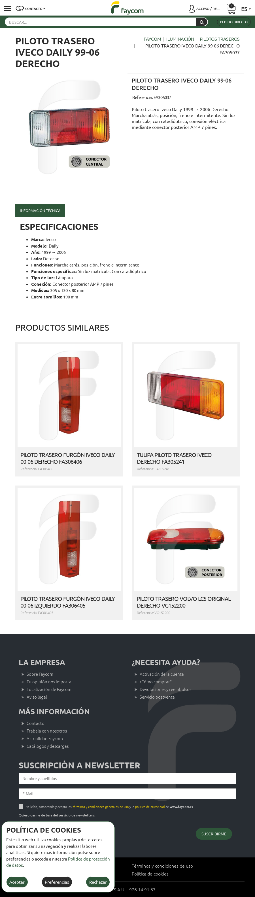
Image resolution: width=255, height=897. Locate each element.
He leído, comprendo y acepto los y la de (109, 806)
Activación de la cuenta (162, 674)
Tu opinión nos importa (49, 681)
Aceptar (17, 882)
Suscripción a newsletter (79, 765)
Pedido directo (234, 22)
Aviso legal (37, 697)
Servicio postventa (157, 697)
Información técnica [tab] (40, 210)
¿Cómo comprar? (156, 681)
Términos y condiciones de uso (162, 866)
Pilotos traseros (220, 39)
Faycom (152, 39)
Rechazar (98, 882)
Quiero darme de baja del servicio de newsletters (57, 815)
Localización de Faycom (49, 689)
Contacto (35, 723)
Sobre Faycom (40, 674)
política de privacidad (150, 806)
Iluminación (180, 39)
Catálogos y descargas (48, 746)
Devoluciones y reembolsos (165, 689)
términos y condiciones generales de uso (101, 806)
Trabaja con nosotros (47, 731)
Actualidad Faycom (45, 738)
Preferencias (57, 882)
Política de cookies (150, 873)
